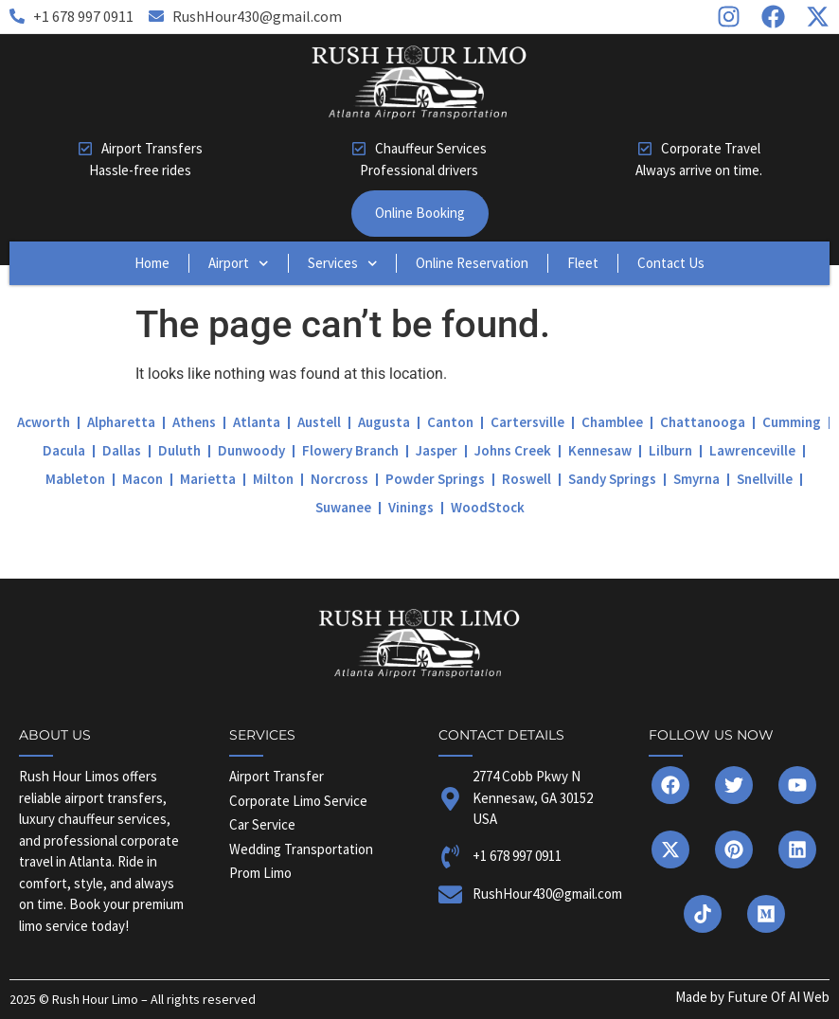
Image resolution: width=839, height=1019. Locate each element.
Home (152, 263)
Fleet (582, 263)
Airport (238, 263)
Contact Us (671, 263)
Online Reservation (472, 263)
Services (343, 263)
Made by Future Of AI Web (752, 997)
